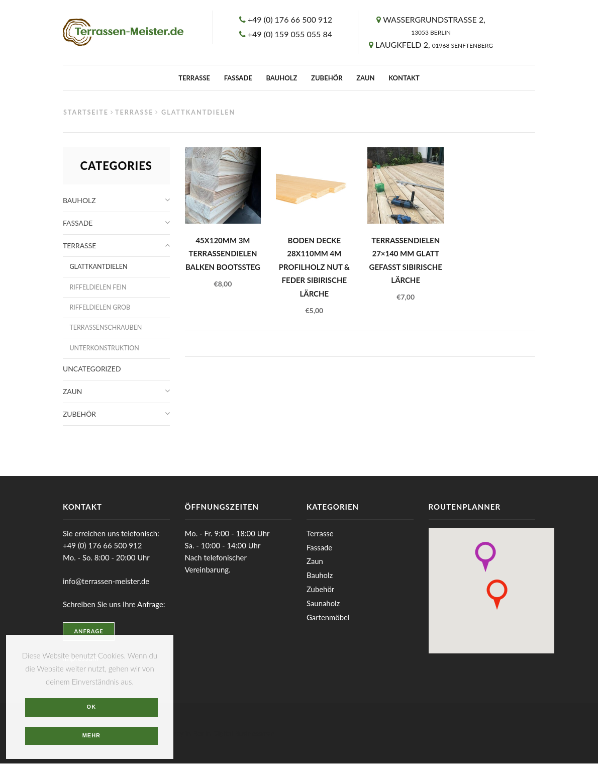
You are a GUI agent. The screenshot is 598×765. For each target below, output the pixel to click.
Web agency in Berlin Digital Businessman (210, 734)
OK (91, 706)
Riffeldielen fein (98, 288)
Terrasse (194, 78)
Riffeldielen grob (100, 308)
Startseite (86, 112)
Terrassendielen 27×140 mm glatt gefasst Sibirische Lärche (405, 260)
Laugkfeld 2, (434, 44)
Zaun (365, 78)
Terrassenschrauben (105, 328)
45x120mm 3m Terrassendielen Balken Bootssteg (222, 254)
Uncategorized (92, 370)
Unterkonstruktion (104, 349)
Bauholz (281, 78)
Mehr (91, 735)
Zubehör (327, 78)
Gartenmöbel (328, 618)
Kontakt (404, 78)
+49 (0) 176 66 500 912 (290, 19)
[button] (485, 558)
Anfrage (89, 633)
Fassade (238, 78)
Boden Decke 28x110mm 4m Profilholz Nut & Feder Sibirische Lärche (314, 267)
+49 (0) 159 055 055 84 (290, 34)
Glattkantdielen (98, 267)
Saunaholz (323, 604)
